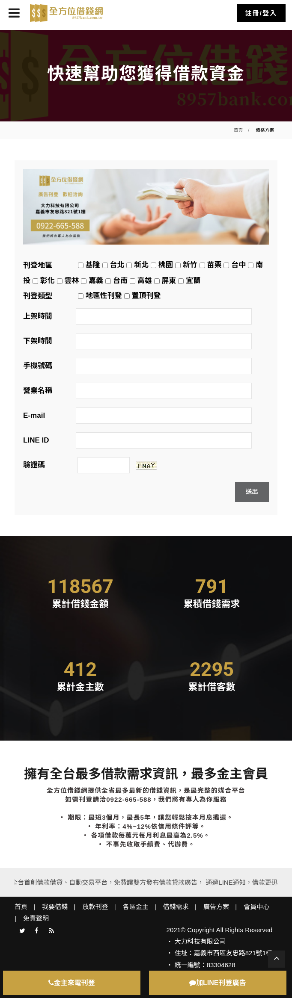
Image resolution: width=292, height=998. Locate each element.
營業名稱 (37, 391)
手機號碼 (37, 366)
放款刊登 (95, 906)
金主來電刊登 (71, 982)
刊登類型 (37, 296)
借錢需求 (176, 906)
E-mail (34, 415)
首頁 (238, 130)
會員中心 (256, 906)
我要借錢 (55, 906)
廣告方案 (216, 906)
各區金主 (136, 906)
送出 (252, 491)
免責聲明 (36, 918)
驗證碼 (34, 465)
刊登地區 (37, 265)
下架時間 (37, 341)
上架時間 (37, 316)
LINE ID (36, 440)
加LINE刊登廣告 (217, 982)
